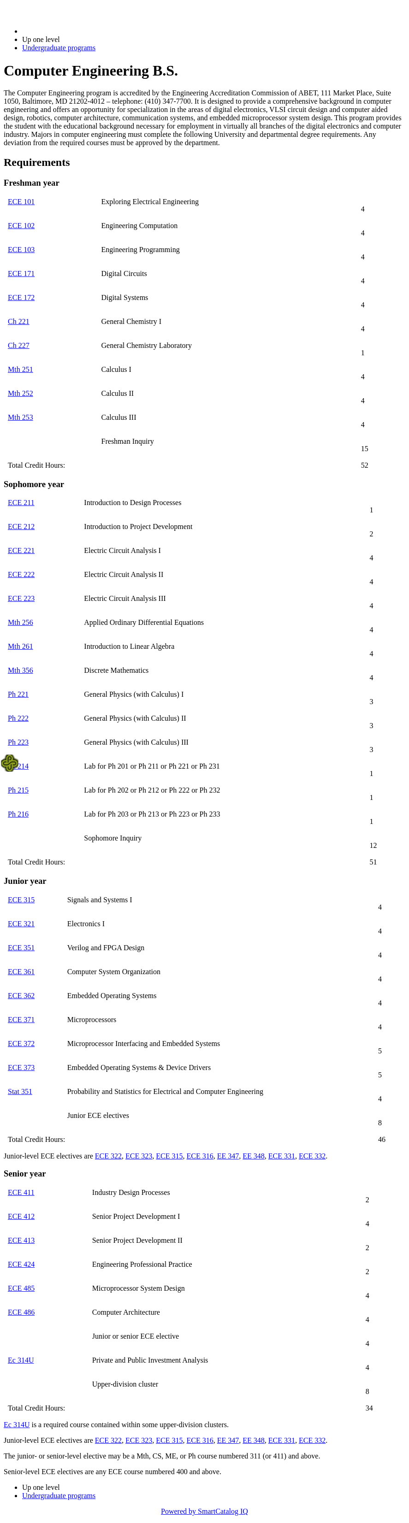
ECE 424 (21, 1264)
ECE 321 (21, 924)
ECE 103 (21, 249)
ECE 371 (21, 1019)
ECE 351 (21, 948)
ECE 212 (21, 526)
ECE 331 (281, 1156)
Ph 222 (18, 718)
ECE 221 (21, 550)
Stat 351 (20, 1091)
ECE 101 (21, 202)
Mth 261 (20, 646)
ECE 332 (312, 1156)
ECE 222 (21, 574)
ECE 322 (108, 1156)
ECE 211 (21, 502)
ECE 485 (21, 1288)
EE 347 (228, 1156)
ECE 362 (21, 996)
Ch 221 (19, 321)
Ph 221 (18, 694)
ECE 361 (21, 972)
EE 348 (254, 1156)
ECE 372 (21, 1043)
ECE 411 (21, 1192)
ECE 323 (138, 1156)
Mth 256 (20, 622)
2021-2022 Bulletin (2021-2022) (70, 31)
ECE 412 (21, 1216)
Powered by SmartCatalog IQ (204, 1511)
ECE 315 (21, 900)
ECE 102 (21, 225)
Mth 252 (20, 393)
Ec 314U (21, 1360)
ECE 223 (21, 598)
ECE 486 (21, 1312)
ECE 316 (199, 1156)
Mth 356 (20, 670)
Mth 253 (20, 417)
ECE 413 (21, 1240)
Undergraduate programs (58, 48)
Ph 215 (18, 790)
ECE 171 (21, 273)
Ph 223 (18, 742)
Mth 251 (20, 369)
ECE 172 (21, 297)
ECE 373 (21, 1067)
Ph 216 (18, 814)
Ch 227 (19, 345)
